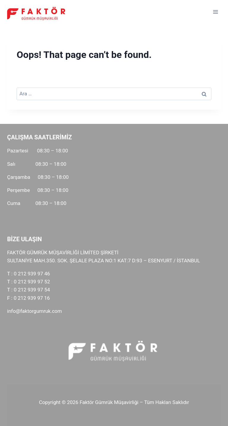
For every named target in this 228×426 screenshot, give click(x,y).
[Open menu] (215, 11)
